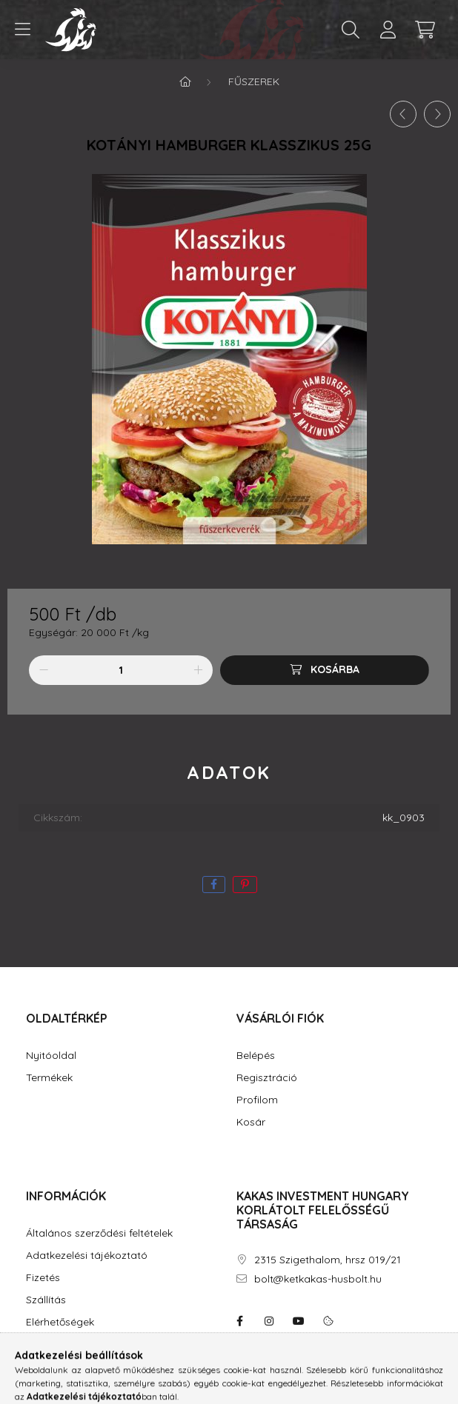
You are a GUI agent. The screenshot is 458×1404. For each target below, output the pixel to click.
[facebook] (213, 884)
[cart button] (424, 29)
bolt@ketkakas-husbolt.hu (318, 1279)
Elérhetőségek (60, 1322)
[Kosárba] (324, 670)
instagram (269, 1321)
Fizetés (43, 1277)
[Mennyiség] (121, 670)
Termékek (49, 1078)
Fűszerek (253, 81)
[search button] (350, 29)
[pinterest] (245, 884)
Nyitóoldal (51, 1055)
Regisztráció (266, 1078)
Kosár (250, 1122)
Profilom (257, 1100)
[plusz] (198, 670)
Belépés (255, 1055)
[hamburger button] (22, 29)
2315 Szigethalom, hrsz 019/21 (327, 1260)
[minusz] (44, 670)
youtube (298, 1321)
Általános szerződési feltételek (99, 1233)
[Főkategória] (185, 81)
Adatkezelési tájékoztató (86, 1255)
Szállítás (46, 1300)
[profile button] (387, 29)
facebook (239, 1321)
